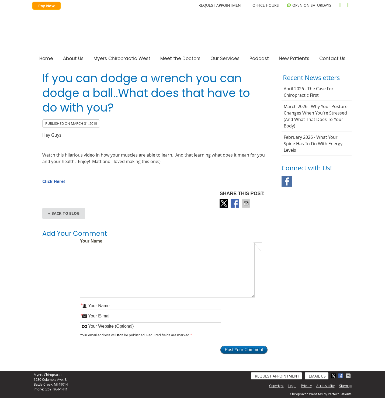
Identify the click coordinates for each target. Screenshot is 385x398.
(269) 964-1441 (56, 389)
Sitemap (345, 385)
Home (46, 58)
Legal (292, 385)
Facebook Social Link (287, 181)
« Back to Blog (63, 213)
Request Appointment (277, 376)
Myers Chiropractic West (121, 58)
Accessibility (325, 385)
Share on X (224, 203)
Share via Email (246, 203)
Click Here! (53, 181)
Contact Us (332, 58)
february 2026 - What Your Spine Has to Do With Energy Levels (313, 143)
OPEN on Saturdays (309, 5)
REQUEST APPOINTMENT (221, 5)
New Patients (294, 58)
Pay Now (46, 5)
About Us (73, 58)
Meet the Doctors (180, 58)
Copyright (276, 385)
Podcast (259, 58)
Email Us (317, 376)
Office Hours (265, 5)
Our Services (225, 58)
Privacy (306, 385)
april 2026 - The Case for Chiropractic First (309, 92)
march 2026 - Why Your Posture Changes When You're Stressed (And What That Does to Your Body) (316, 116)
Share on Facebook (235, 203)
